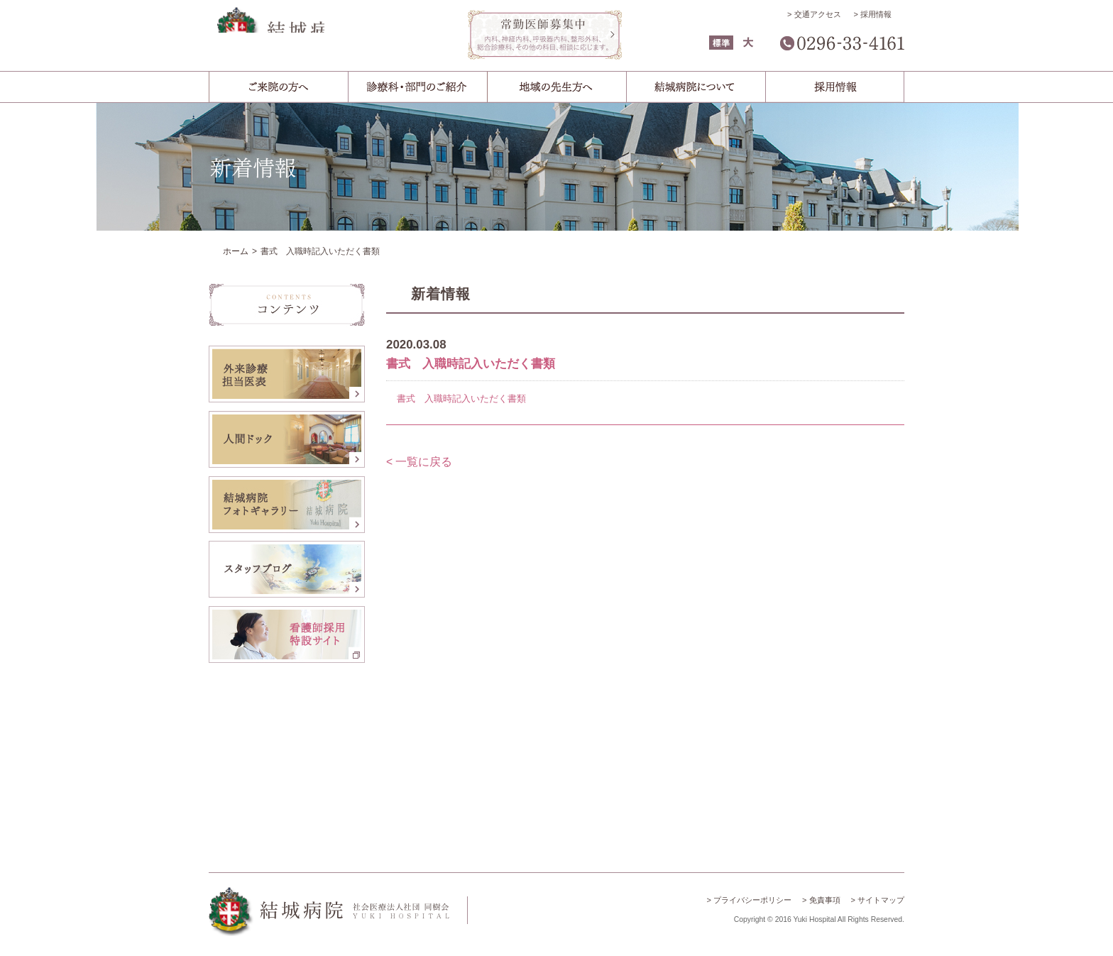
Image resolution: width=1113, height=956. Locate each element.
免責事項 (824, 900)
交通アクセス (817, 14)
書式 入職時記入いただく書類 (461, 398)
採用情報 (876, 14)
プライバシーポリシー (752, 900)
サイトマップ (880, 900)
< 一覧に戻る (419, 462)
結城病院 (329, 37)
